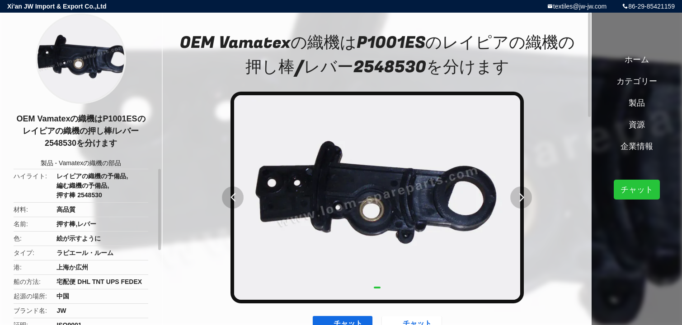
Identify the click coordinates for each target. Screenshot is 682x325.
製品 (47, 163)
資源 (637, 124)
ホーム (637, 59)
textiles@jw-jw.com (580, 6)
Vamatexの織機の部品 (90, 163)
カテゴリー (636, 81)
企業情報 (637, 146)
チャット (637, 189)
